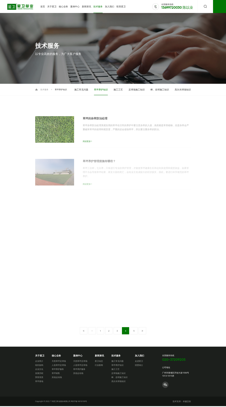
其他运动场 (57, 378)
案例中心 (75, 6)
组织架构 (39, 366)
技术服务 (98, 6)
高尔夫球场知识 (183, 89)
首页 (42, 6)
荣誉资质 (39, 378)
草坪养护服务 (58, 370)
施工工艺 (118, 89)
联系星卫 (121, 6)
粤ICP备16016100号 (79, 402)
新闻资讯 (86, 6)
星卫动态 (99, 361)
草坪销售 (56, 374)
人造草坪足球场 (59, 366)
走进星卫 (139, 361)
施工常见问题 (81, 89)
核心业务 (63, 6)
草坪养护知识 (61, 89)
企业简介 (39, 361)
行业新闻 (99, 366)
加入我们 (109, 6)
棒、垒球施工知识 (159, 89)
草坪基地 (39, 382)
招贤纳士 (139, 366)
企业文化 (39, 370)
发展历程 (39, 374)
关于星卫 (51, 6)
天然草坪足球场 (59, 361)
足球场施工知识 (137, 89)
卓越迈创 (187, 402)
